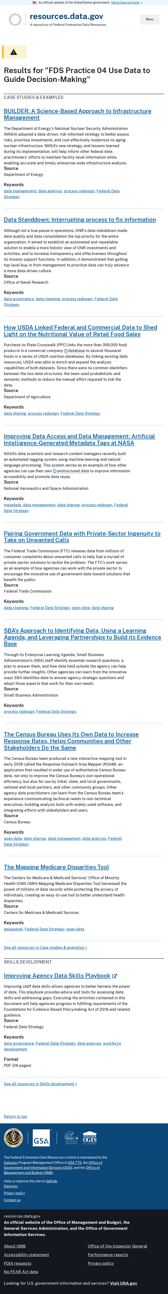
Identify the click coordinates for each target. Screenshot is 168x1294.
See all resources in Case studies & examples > (45, 947)
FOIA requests (17, 1263)
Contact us (12, 1200)
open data (81, 608)
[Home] (74, 20)
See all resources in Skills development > (40, 1084)
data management (20, 191)
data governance (19, 299)
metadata (12, 505)
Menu (150, 19)
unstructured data (73, 471)
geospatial (13, 929)
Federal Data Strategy (81, 413)
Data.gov (11, 1163)
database (76, 350)
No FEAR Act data (21, 1271)
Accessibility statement (26, 1254)
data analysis (50, 191)
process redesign (79, 191)
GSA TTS (74, 1163)
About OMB (15, 1246)
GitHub (51, 1181)
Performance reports (108, 1254)
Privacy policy (14, 1193)
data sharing (15, 413)
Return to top (15, 1116)
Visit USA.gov (123, 1283)
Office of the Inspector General (117, 1246)
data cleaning (48, 299)
